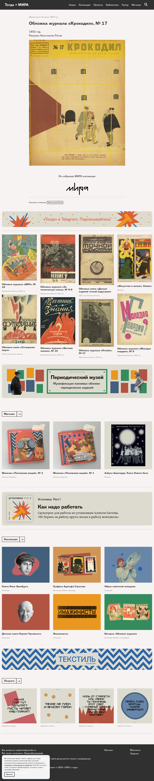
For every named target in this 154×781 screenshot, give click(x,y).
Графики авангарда (68, 591)
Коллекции (84, 4)
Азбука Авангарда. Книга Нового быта (126, 473)
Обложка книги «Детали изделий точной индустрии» (95, 291)
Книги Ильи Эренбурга (15, 587)
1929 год (137, 356)
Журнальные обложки (39, 17)
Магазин (136, 4)
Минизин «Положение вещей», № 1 (73, 473)
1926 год (60, 355)
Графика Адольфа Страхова (69, 587)
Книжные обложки (93, 296)
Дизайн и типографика (121, 639)
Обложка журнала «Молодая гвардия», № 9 (134, 350)
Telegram (134, 753)
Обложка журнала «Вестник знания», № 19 (56, 350)
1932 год (54, 17)
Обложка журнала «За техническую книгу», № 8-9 (56, 288)
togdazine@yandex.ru (26, 750)
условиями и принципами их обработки (18, 765)
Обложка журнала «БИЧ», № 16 (19, 286)
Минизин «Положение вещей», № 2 (22, 473)
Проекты (98, 4)
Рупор (125, 4)
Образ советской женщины (119, 587)
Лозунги (13, 727)
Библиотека (112, 4)
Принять (9, 774)
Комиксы (120, 290)
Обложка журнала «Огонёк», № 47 (95, 352)
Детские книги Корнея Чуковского (21, 634)
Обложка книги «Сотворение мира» (18, 349)
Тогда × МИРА (17, 5)
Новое (72, 4)
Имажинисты (60, 634)
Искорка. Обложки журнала (120, 634)
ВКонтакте (135, 750)
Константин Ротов (55, 202)
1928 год (21, 291)
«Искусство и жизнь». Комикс (134, 286)
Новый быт (12, 478)
